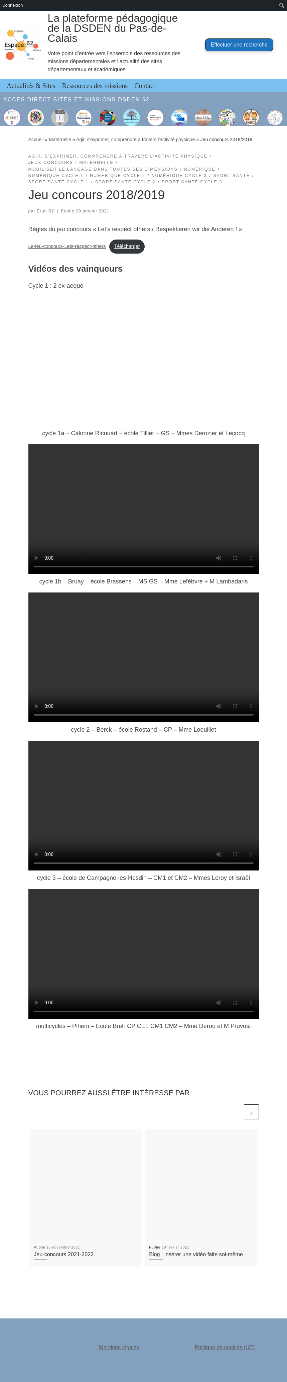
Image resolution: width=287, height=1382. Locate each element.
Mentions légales (119, 1347)
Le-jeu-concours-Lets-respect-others (67, 246)
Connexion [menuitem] (12, 5)
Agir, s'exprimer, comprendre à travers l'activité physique (135, 139)
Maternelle (60, 139)
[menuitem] (282, 5)
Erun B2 (45, 211)
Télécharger (127, 246)
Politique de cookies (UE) (225, 1347)
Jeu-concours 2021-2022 (64, 1254)
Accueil (36, 139)
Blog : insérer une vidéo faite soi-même (196, 1254)
